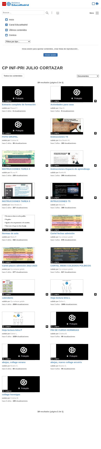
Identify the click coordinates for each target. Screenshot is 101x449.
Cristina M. (14, 140)
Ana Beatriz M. (64, 140)
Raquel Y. (14, 108)
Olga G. (62, 108)
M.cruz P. (13, 172)
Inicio (11, 19)
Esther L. (62, 301)
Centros (12, 35)
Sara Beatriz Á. (16, 205)
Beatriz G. (14, 366)
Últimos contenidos (18, 30)
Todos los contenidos (13, 76)
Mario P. (13, 237)
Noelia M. (62, 172)
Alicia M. (62, 205)
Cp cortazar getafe (66, 237)
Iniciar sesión (50, 55)
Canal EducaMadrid (18, 25)
